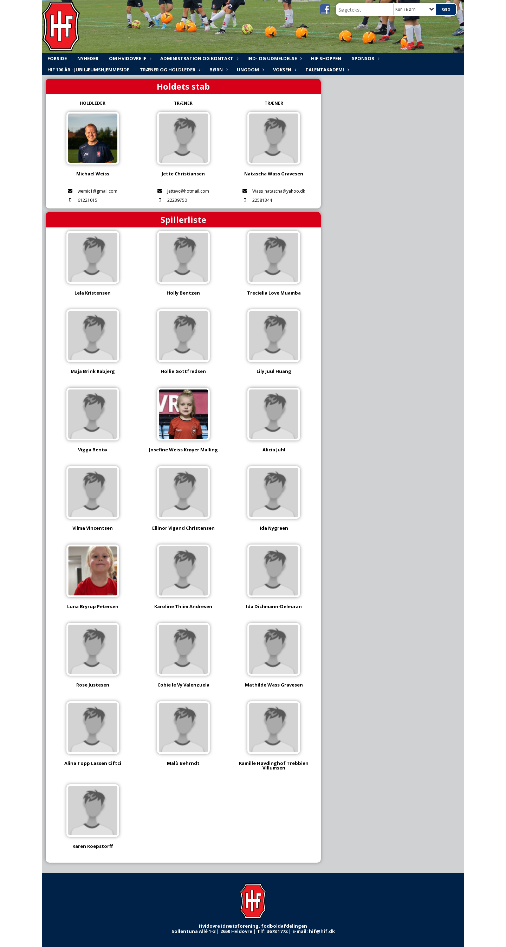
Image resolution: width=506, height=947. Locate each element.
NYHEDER (87, 58)
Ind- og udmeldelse (273, 58)
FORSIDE (57, 58)
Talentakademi (326, 69)
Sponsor (365, 58)
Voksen (284, 69)
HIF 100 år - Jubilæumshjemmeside (88, 69)
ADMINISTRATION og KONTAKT (198, 58)
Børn (217, 69)
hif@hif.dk (322, 931)
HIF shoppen (326, 58)
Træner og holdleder (169, 69)
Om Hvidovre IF (129, 58)
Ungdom (249, 69)
